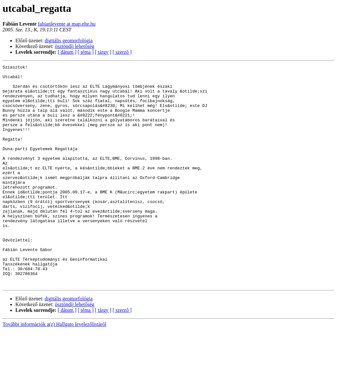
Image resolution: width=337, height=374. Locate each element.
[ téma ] (86, 52)
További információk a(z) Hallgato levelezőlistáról (54, 368)
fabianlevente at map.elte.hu (66, 24)
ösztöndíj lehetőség (74, 46)
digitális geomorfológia (69, 40)
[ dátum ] (67, 52)
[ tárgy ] (103, 52)
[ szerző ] (122, 52)
